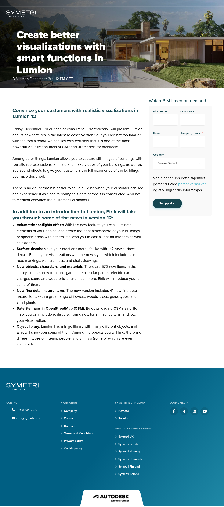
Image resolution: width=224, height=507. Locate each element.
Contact (69, 426)
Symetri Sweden (129, 444)
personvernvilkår (192, 184)
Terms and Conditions (79, 433)
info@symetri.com (27, 418)
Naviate (123, 411)
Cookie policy (73, 448)
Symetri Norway (129, 451)
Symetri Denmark (130, 459)
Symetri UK (126, 436)
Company (70, 411)
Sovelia (123, 418)
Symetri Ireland (128, 474)
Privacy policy (73, 441)
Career (68, 418)
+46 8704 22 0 (24, 410)
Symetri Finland (129, 466)
